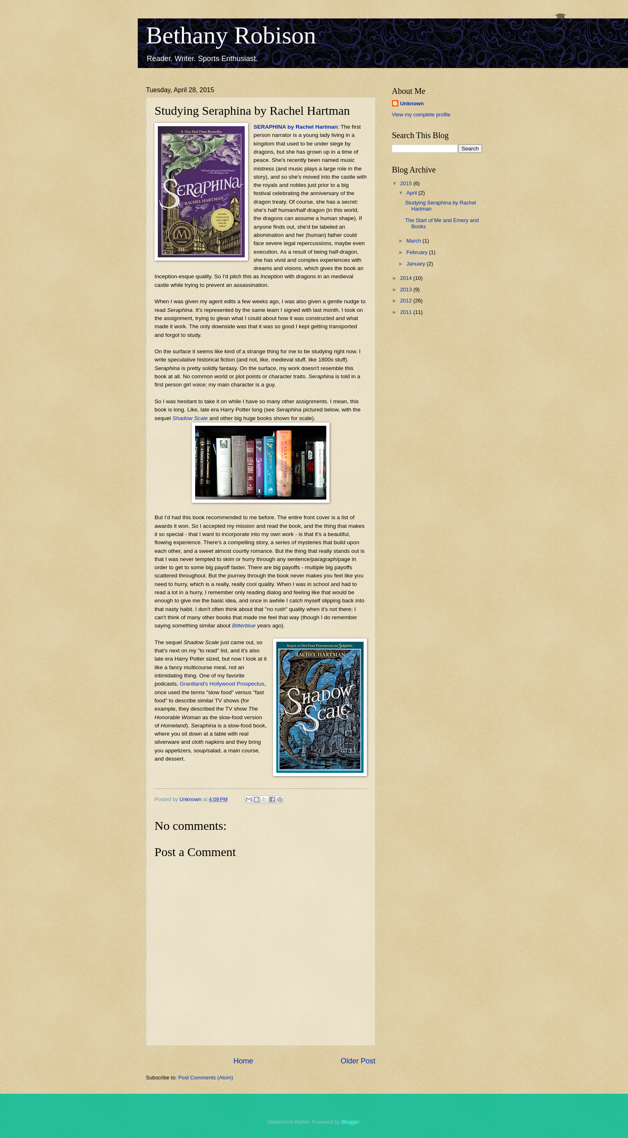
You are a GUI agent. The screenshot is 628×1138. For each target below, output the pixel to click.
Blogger (350, 1122)
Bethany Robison (231, 35)
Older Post (358, 1061)
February (417, 252)
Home (243, 1061)
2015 (406, 183)
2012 (406, 301)
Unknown (412, 103)
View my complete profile (421, 114)
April (412, 193)
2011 (406, 312)
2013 (406, 289)
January (416, 264)
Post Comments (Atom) (205, 1077)
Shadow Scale (190, 418)
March (414, 241)
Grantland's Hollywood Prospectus (222, 684)
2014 (406, 278)
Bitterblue (243, 625)
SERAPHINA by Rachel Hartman (296, 127)
